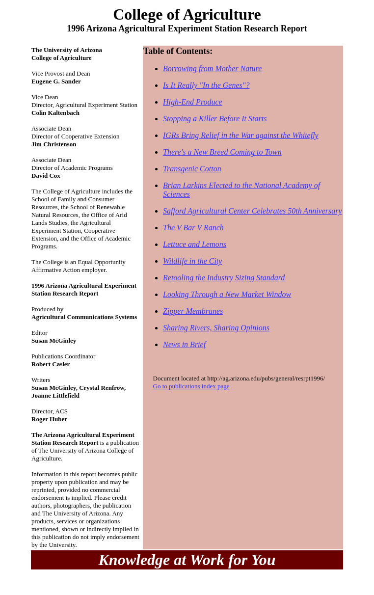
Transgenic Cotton (192, 168)
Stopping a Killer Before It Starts (215, 118)
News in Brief (184, 344)
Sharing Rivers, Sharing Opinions (216, 328)
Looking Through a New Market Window (227, 294)
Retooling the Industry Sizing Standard (224, 277)
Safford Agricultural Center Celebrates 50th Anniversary (252, 211)
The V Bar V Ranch (193, 227)
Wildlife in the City (192, 261)
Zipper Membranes (193, 311)
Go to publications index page (191, 386)
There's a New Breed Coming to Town (222, 152)
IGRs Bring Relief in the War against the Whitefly (241, 135)
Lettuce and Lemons (194, 244)
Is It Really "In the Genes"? (206, 85)
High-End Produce (192, 102)
